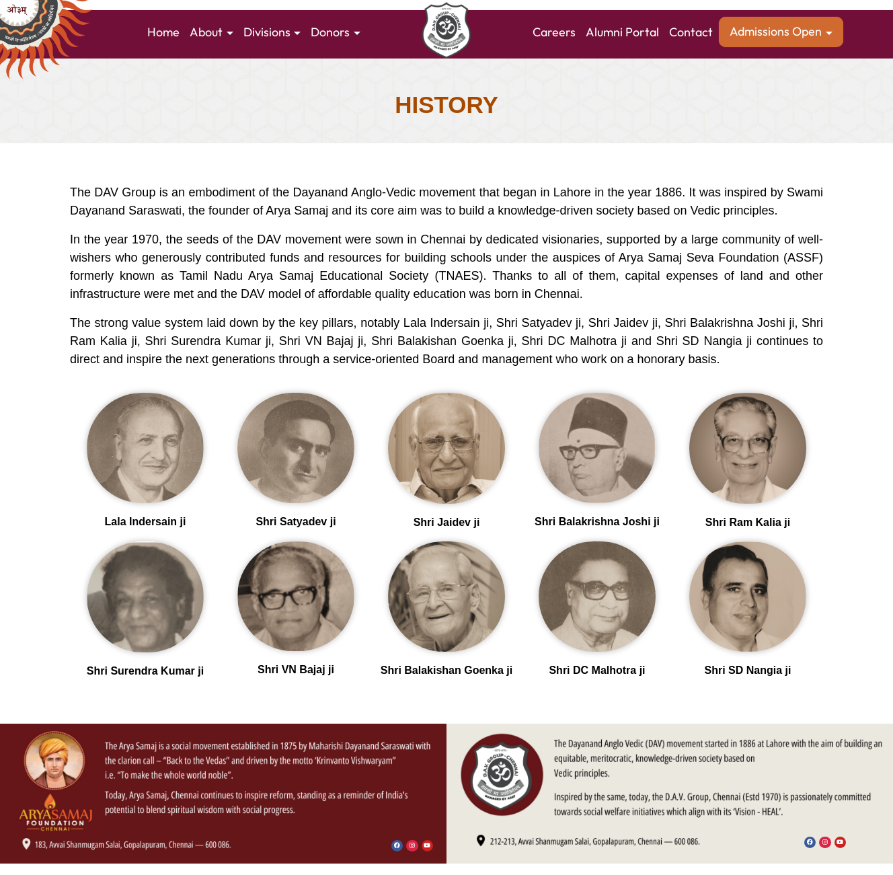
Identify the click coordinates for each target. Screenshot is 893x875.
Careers (554, 32)
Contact (691, 32)
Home (163, 32)
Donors (330, 32)
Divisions (266, 32)
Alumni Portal (622, 32)
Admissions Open (776, 31)
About (206, 32)
